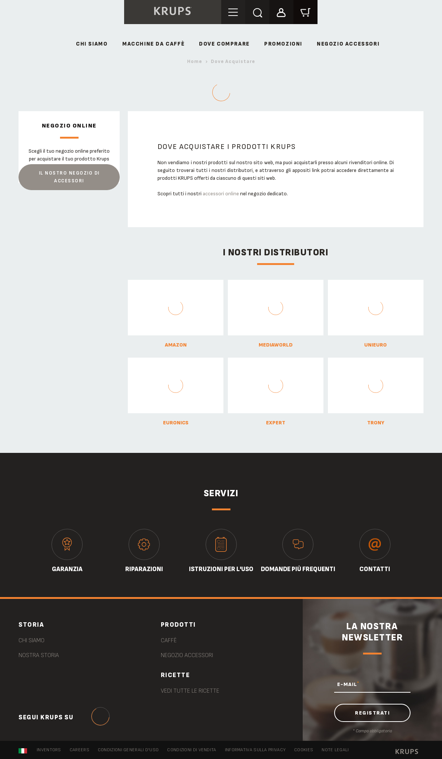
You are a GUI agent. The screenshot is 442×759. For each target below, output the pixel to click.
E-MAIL (348, 684)
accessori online (221, 193)
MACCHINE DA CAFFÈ (153, 44)
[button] (281, 11)
